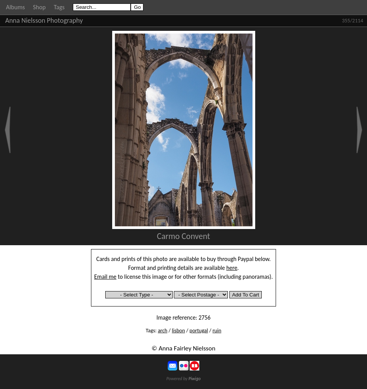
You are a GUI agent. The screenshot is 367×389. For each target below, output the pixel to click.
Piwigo (195, 378)
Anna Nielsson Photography (44, 20)
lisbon (178, 330)
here (231, 267)
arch (162, 330)
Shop (39, 7)
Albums (15, 7)
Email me (105, 276)
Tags (59, 7)
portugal (199, 330)
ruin (216, 330)
